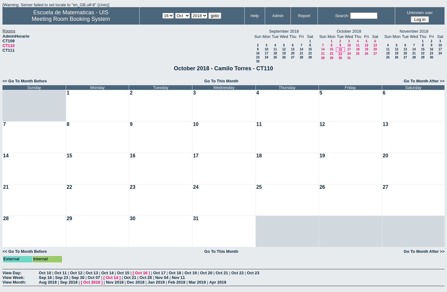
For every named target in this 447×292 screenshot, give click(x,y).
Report (304, 15)
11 (275, 49)
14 (301, 49)
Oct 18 (175, 273)
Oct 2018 (91, 282)
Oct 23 (253, 273)
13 (292, 49)
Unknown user (420, 12)
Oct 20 (206, 273)
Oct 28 (146, 277)
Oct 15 (123, 273)
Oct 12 (76, 273)
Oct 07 (94, 277)
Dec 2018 (135, 282)
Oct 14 (107, 273)
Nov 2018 (115, 282)
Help (255, 15)
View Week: (13, 277)
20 (292, 53)
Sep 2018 (68, 282)
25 (275, 57)
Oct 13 (92, 273)
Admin (278, 15)
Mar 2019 (197, 282)
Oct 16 (141, 273)
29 (310, 57)
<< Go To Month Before (24, 81)
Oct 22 (237, 273)
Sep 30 (77, 277)
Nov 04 (162, 277)
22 (310, 53)
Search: (342, 15)
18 (275, 53)
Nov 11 (178, 277)
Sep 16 (45, 277)
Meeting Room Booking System (71, 19)
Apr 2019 (217, 282)
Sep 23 (61, 277)
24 (266, 57)
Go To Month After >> (424, 81)
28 (301, 57)
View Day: (11, 273)
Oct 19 (190, 273)
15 (310, 49)
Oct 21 (222, 273)
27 (292, 57)
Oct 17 (159, 273)
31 (349, 58)
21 (301, 53)
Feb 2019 (176, 282)
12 (284, 49)
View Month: (14, 282)
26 (284, 57)
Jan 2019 (156, 282)
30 (258, 61)
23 (258, 57)
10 (266, 49)
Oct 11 (60, 273)
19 (284, 53)
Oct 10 (45, 273)
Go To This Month (221, 81)
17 (266, 53)
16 (258, 53)
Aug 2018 (48, 282)
